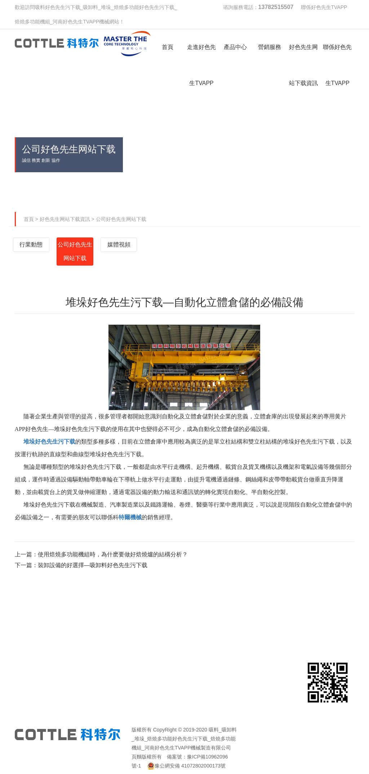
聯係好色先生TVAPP (324, 7)
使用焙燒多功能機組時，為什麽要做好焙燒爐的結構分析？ (113, 554)
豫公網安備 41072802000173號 (186, 766)
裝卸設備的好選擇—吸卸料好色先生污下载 (92, 565)
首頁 (29, 219)
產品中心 (155, 610)
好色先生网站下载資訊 (65, 219)
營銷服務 (213, 610)
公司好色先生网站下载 (121, 219)
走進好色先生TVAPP (97, 621)
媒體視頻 (118, 244)
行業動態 (31, 244)
